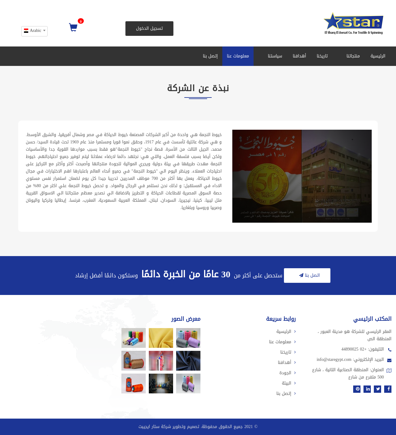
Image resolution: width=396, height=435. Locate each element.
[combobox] (34, 31)
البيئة (289, 383)
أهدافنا (299, 56)
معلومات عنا (238, 56)
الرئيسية (377, 56)
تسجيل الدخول (149, 28)
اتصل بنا (309, 275)
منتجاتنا (351, 56)
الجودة (287, 373)
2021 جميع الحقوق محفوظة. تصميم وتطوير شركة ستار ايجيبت (195, 427)
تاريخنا (322, 56)
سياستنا (273, 56)
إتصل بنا (210, 56)
